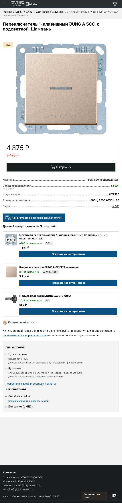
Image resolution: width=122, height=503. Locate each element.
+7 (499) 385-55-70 (24, 481)
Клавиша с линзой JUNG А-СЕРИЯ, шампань (48, 267)
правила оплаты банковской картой (28, 401)
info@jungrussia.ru (21, 489)
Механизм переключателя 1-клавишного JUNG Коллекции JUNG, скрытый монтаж (63, 236)
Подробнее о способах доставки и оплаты (30, 383)
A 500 (115, 206)
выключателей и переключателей (25, 335)
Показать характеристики (68, 254)
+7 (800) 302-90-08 (32, 477)
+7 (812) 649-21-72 (29, 485)
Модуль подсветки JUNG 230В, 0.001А (45, 296)
